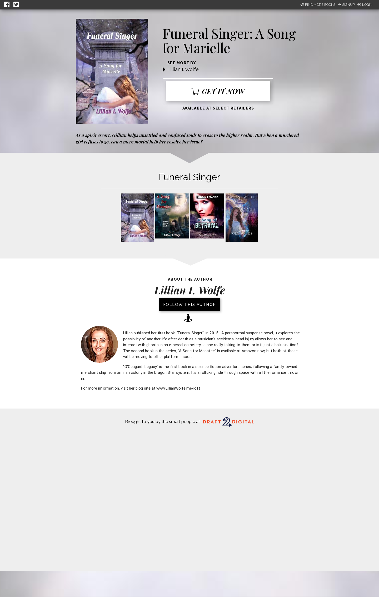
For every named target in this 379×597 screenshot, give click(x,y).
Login (364, 5)
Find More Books (317, 5)
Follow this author (189, 304)
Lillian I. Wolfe (183, 69)
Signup (346, 5)
